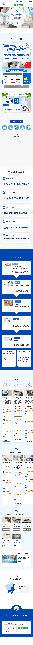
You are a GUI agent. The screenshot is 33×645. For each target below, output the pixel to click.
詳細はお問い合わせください (23, 563)
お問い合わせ (22, 617)
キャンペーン (16, 617)
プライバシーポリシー (18, 639)
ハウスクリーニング (20, 615)
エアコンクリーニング (12, 615)
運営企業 (12, 639)
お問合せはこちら (7, 440)
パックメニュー (27, 615)
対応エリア (10, 617)
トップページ (5, 615)
